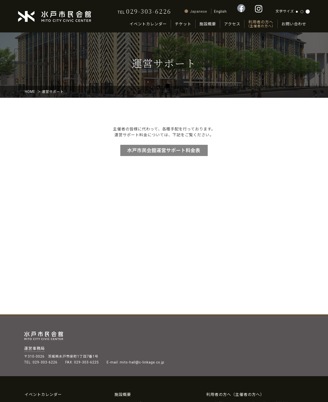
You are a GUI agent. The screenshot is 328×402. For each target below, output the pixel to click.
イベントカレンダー (148, 24)
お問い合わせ (293, 24)
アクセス (232, 24)
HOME (30, 92)
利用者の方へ (260, 24)
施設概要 (207, 24)
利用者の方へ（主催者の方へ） (235, 394)
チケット (183, 24)
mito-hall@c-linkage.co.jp (142, 362)
